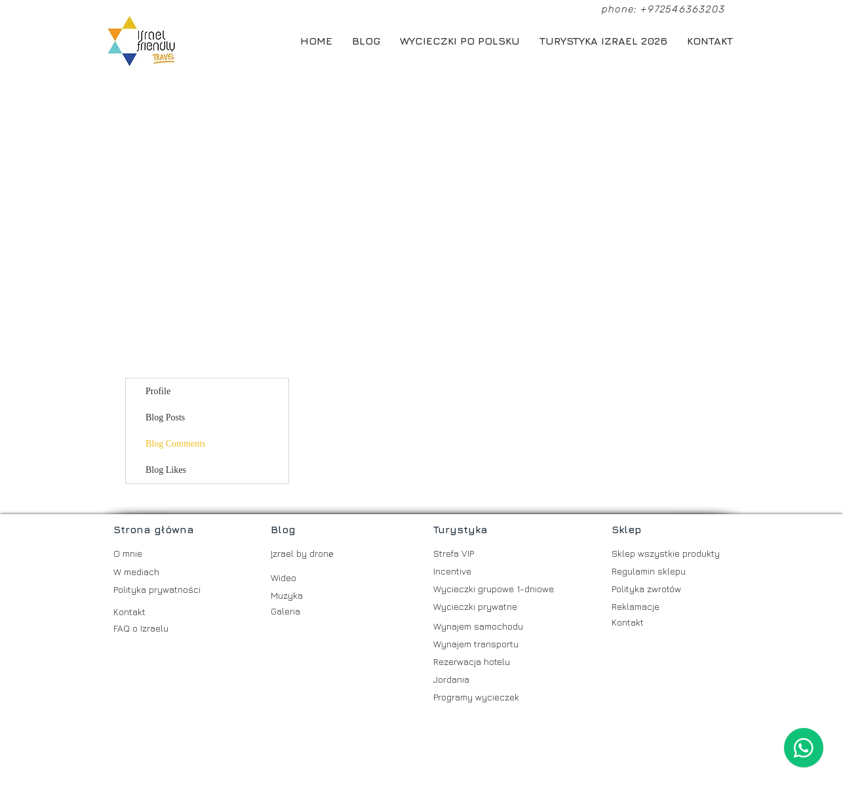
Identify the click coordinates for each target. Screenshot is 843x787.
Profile (158, 391)
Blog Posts (165, 417)
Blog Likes (166, 470)
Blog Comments (175, 444)
